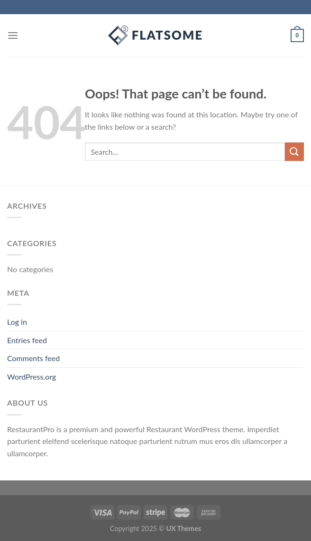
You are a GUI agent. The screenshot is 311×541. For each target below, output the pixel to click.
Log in (17, 321)
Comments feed (33, 358)
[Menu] (12, 35)
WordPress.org (31, 376)
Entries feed (27, 340)
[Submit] (294, 151)
